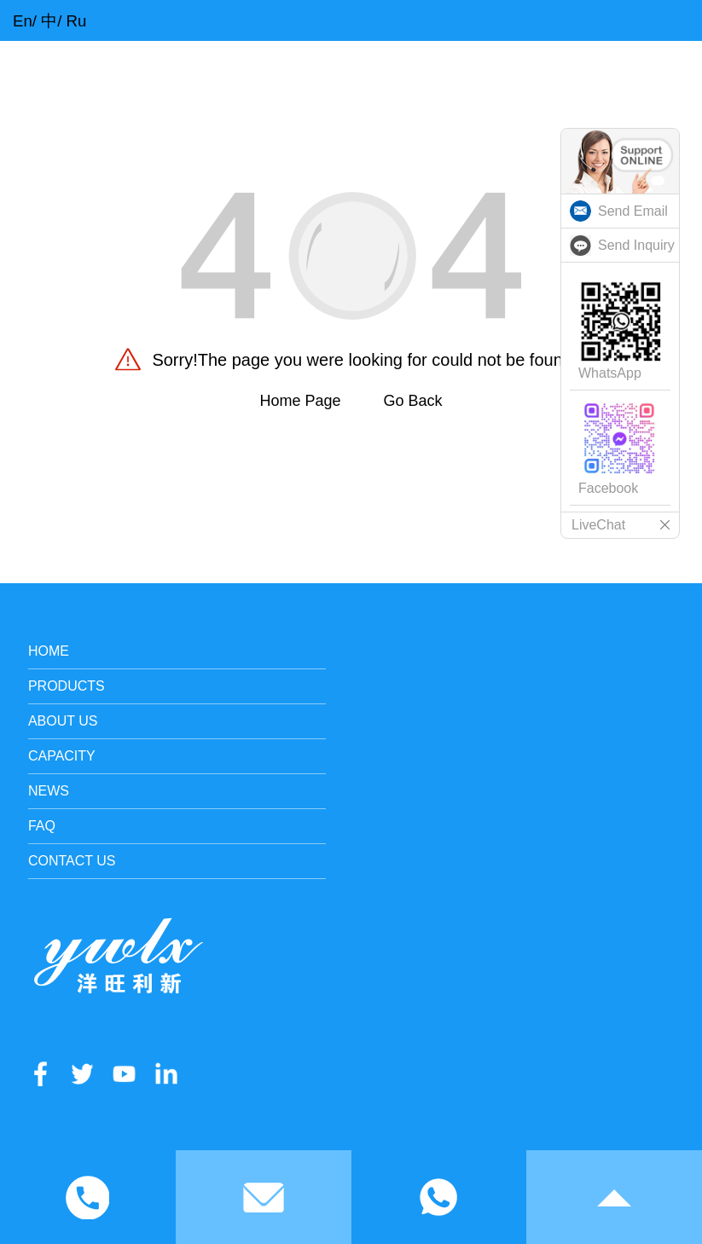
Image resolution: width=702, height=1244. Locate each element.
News (48, 791)
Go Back (413, 400)
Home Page (299, 400)
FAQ (41, 826)
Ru (77, 21)
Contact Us (72, 860)
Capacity (62, 756)
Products (66, 686)
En (22, 21)
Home (48, 651)
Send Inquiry (636, 245)
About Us (63, 721)
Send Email (633, 211)
